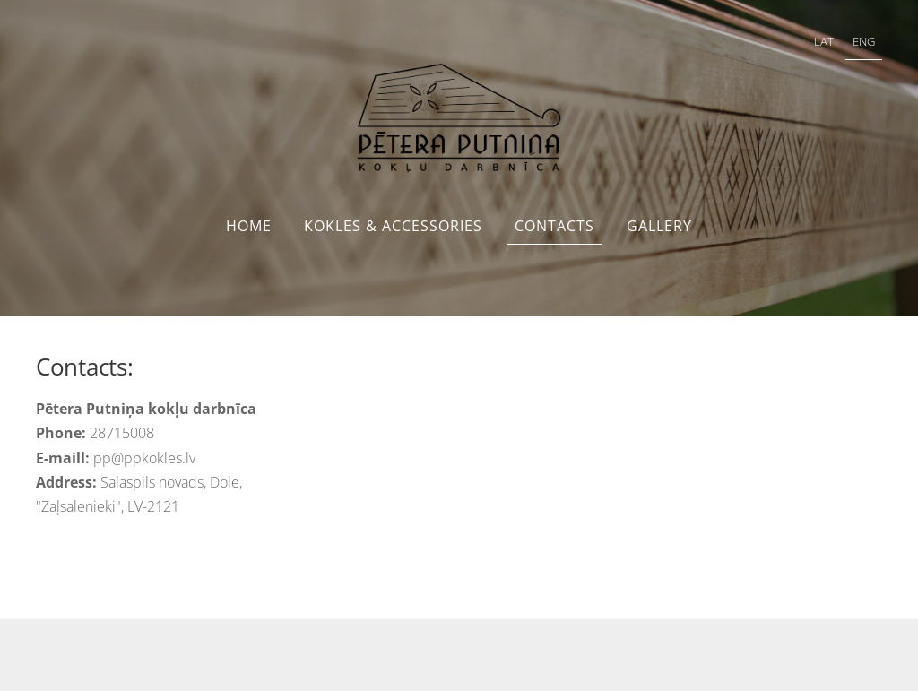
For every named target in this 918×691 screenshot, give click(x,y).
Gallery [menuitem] (659, 226)
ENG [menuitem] (864, 41)
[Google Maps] (605, 464)
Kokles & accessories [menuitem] (393, 226)
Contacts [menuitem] (554, 226)
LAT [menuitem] (824, 41)
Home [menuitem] (249, 226)
